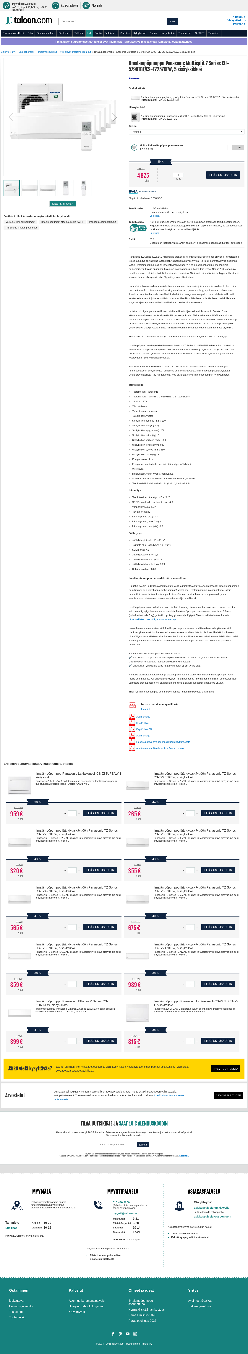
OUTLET (200, 33)
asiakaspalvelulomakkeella (211, 1207)
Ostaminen (18, 1290)
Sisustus (124, 33)
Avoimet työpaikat (200, 1300)
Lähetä (143, 1144)
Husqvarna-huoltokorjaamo (86, 1306)
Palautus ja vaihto (21, 1306)
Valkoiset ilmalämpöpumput (20, 222)
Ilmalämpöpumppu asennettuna (141, 1302)
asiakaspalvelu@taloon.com (212, 1216)
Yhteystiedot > (236, 20)
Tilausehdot (16, 1311)
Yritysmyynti (77, 1311)
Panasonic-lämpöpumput (102, 222)
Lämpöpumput (26, 51)
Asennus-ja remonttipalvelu (87, 1300)
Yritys (193, 1290)
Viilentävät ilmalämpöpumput (75, 51)
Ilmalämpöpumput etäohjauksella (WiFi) (62, 222)
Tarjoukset (213, 33)
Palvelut (76, 1290)
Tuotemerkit (184, 33)
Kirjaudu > (239, 16)
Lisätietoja (184, 1156)
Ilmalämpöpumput (47, 51)
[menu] (124, 33)
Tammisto (146, 709)
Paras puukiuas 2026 (142, 1320)
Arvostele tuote (228, 1095)
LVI (89, 33)
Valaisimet (111, 33)
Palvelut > (239, 23)
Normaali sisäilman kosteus (147, 1309)
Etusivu (5, 51)
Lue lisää (154, 215)
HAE (172, 21)
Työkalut (78, 33)
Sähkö (98, 33)
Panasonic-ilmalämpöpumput (21, 227)
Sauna (153, 33)
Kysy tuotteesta (225, 1068)
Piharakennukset (46, 33)
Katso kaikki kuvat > (62, 203)
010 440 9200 (121, 1202)
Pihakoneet (65, 33)
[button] (11, 117)
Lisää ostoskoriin (100, 813)
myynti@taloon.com (126, 1213)
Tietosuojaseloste (199, 1306)
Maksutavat (16, 1300)
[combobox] (113, 21)
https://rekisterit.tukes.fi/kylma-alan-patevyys (152, 619)
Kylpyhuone (139, 33)
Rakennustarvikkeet (13, 33)
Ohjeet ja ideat (141, 1290)
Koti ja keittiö (168, 33)
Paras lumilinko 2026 (142, 1315)
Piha (30, 33)
